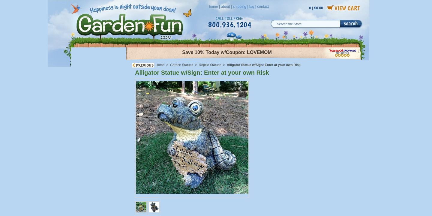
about (225, 6)
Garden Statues (181, 65)
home (213, 6)
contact (263, 6)
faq (251, 6)
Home (160, 65)
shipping (239, 6)
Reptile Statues (210, 65)
